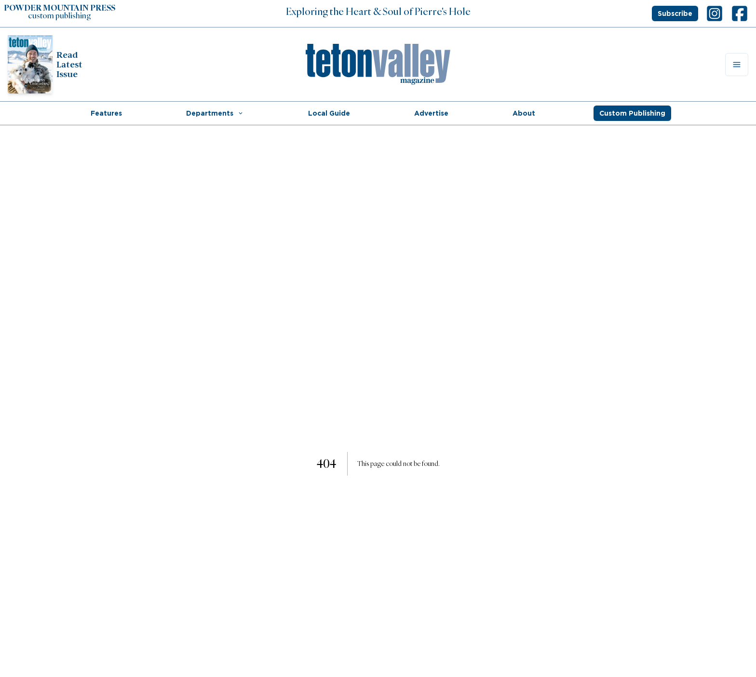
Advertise (431, 113)
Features (106, 113)
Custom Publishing (632, 113)
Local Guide (329, 113)
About (524, 113)
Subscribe (675, 13)
